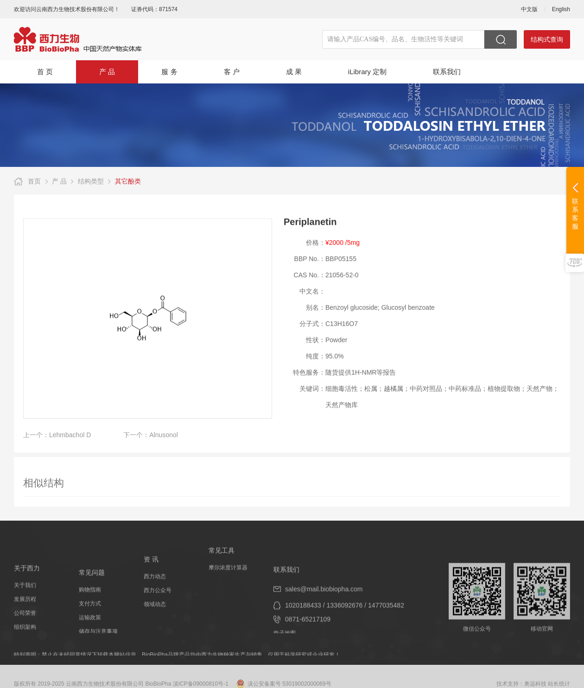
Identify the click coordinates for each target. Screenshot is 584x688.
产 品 (107, 72)
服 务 (169, 72)
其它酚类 (128, 182)
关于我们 (25, 603)
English (561, 9)
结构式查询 (547, 39)
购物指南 (90, 610)
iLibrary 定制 (367, 72)
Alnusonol (163, 439)
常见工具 (222, 557)
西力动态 (155, 589)
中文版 (529, 9)
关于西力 (27, 586)
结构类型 (91, 182)
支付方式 (90, 624)
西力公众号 (157, 602)
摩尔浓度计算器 (228, 574)
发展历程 (25, 617)
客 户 (232, 72)
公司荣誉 (25, 631)
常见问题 (92, 593)
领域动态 (155, 616)
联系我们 (447, 72)
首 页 (45, 72)
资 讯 (151, 571)
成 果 (294, 72)
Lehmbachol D (70, 439)
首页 (34, 182)
